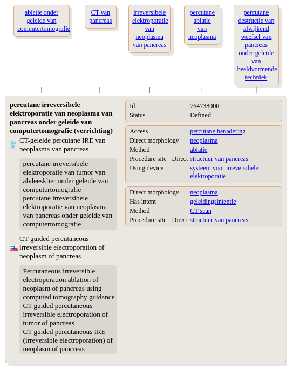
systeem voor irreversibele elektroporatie (224, 172)
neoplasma (203, 140)
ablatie (198, 149)
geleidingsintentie (213, 201)
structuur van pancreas (219, 159)
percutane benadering (217, 131)
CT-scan (200, 210)
